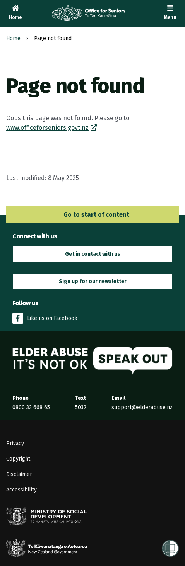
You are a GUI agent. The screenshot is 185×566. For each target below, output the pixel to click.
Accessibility (21, 489)
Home (13, 38)
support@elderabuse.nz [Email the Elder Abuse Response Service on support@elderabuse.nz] (142, 407)
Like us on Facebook (44, 318)
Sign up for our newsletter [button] (93, 281)
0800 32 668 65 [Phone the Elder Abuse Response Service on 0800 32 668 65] (31, 407)
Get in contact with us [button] (92, 254)
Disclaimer (19, 474)
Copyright (18, 459)
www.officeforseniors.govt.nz (47, 127)
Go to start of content (92, 214)
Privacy (15, 443)
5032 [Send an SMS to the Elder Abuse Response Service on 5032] (80, 407)
